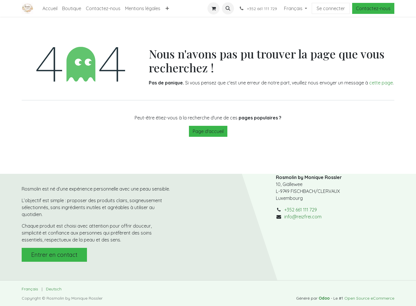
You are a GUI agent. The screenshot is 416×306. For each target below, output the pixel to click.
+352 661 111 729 (300, 210)
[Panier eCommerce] (213, 8)
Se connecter (331, 8)
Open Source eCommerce (369, 298)
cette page (381, 83)
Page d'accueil (208, 131)
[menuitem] (50, 8)
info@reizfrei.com (303, 217)
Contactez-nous (373, 8)
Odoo (325, 298)
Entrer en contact (54, 254)
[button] (228, 8)
